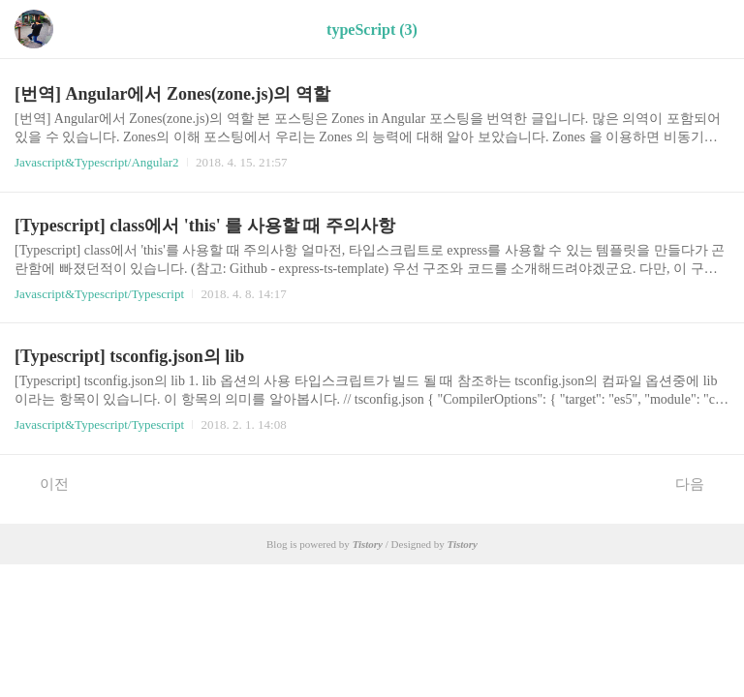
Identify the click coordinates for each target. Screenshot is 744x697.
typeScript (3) (372, 29)
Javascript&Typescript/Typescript (99, 294)
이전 (44, 483)
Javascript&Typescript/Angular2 (97, 162)
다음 (700, 483)
